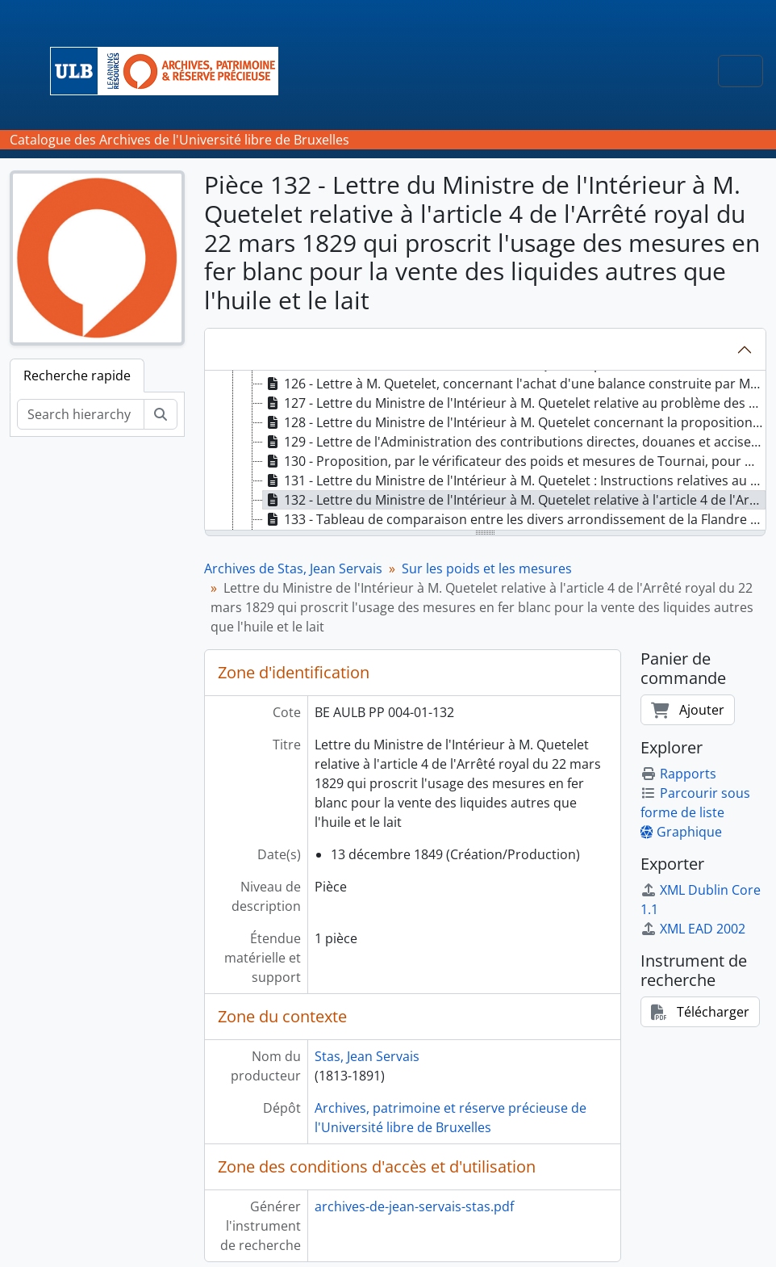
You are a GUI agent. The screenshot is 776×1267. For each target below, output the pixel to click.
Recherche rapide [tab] (77, 375)
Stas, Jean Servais (367, 1056)
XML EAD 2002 (692, 929)
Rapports (678, 773)
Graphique (681, 832)
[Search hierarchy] (80, 414)
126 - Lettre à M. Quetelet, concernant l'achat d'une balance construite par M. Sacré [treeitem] (514, 383)
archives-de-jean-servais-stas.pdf (414, 1206)
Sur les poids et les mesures (487, 568)
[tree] (485, 451)
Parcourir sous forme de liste (695, 802)
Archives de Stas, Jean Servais (293, 568)
